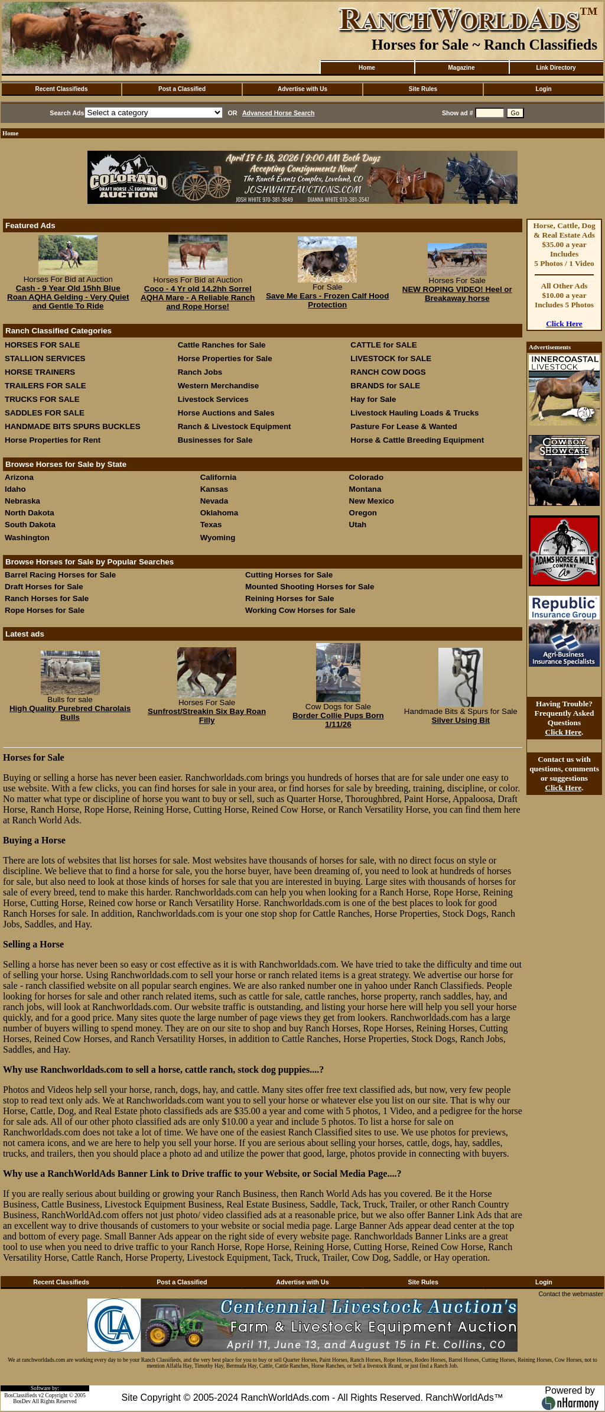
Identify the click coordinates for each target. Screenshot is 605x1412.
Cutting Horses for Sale (289, 574)
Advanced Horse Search (278, 112)
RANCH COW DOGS (387, 372)
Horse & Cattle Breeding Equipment (417, 440)
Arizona (19, 477)
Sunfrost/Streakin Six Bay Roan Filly (207, 716)
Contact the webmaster (570, 1293)
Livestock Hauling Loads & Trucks (414, 412)
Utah (358, 524)
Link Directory (555, 67)
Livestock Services (213, 399)
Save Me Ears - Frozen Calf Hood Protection (327, 300)
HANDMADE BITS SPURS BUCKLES (73, 426)
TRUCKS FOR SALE (42, 399)
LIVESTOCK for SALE (390, 358)
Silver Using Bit (461, 720)
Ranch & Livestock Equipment (234, 426)
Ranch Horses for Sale (47, 598)
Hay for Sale (374, 399)
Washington (27, 537)
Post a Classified (182, 89)
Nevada (214, 500)
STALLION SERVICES (45, 358)
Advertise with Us (302, 89)
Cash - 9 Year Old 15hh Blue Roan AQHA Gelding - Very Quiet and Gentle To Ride (68, 297)
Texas (211, 524)
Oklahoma (219, 512)
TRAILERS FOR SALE (45, 385)
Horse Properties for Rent (52, 440)
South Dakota (30, 524)
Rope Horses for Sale (44, 610)
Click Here (564, 323)
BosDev (22, 1401)
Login (543, 89)
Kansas (214, 489)
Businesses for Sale (215, 440)
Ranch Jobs (200, 372)
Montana (365, 489)
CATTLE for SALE (383, 344)
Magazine (461, 67)
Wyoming (218, 537)
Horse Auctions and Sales (226, 412)
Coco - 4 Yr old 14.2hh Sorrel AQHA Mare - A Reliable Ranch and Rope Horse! (198, 297)
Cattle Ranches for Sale (222, 344)
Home (367, 67)
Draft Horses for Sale (44, 586)
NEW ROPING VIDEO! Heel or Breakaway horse (457, 294)
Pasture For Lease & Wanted (403, 426)
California (218, 477)
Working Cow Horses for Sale (300, 610)
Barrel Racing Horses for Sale (60, 574)
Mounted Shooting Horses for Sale (309, 586)
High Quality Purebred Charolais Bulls (70, 713)
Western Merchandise (218, 385)
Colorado (366, 477)
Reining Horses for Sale (289, 598)
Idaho (15, 489)
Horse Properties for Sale (225, 358)
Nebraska (22, 500)
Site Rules (423, 89)
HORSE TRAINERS (40, 372)
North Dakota (29, 512)
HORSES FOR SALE (42, 344)
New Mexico (371, 500)
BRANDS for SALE (385, 385)
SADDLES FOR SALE (44, 412)
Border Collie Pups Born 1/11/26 (338, 720)
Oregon (363, 512)
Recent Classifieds (61, 89)
